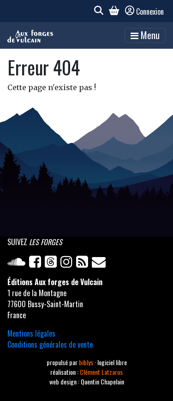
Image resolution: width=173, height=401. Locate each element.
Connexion (144, 11)
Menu (145, 35)
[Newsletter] (99, 263)
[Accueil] (30, 35)
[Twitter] (52, 263)
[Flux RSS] (84, 263)
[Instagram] (68, 263)
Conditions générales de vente (50, 344)
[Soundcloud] (18, 263)
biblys (87, 362)
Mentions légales (31, 333)
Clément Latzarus (101, 372)
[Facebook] (37, 263)
